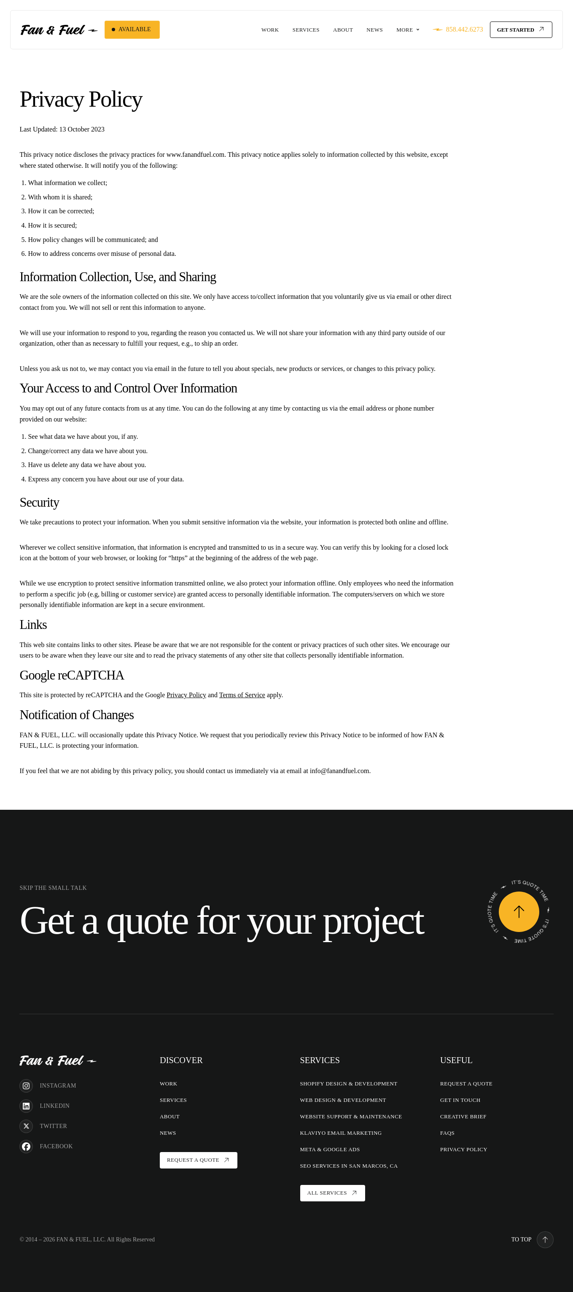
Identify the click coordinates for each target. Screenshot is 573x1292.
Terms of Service (242, 694)
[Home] (58, 1060)
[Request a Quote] (519, 911)
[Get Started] (521, 29)
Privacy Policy (186, 694)
